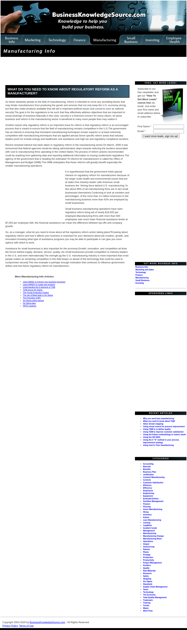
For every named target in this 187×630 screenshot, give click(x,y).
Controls (147, 480)
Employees (148, 491)
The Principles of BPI (32, 298)
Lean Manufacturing (152, 520)
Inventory (147, 515)
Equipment (148, 496)
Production (148, 557)
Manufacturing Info (29, 51)
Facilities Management (153, 501)
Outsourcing (148, 547)
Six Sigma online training (33, 301)
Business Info (141, 267)
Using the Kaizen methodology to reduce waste (164, 434)
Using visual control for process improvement (164, 426)
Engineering (148, 493)
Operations (148, 541)
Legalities (147, 525)
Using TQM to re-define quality (157, 429)
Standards (147, 584)
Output (146, 544)
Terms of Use (26, 625)
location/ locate (150, 528)
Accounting (148, 464)
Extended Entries (151, 499)
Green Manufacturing (152, 509)
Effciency (147, 485)
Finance (139, 275)
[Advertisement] (70, 69)
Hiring (145, 512)
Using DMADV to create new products (39, 285)
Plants (146, 552)
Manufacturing (141, 278)
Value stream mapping (153, 424)
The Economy (149, 595)
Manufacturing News (152, 539)
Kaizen (146, 517)
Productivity (148, 560)
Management (149, 531)
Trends (146, 605)
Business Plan (149, 472)
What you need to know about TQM (159, 421)
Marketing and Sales (144, 270)
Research (147, 573)
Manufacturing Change (153, 536)
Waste (145, 608)
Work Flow (147, 611)
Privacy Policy (10, 625)
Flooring (147, 507)
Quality (146, 568)
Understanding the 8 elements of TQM (39, 287)
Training (146, 603)
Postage (146, 555)
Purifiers (147, 565)
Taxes (145, 589)
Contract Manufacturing (154, 477)
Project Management (152, 563)
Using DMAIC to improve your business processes (44, 282)
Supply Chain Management (155, 587)
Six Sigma (147, 581)
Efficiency (147, 488)
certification (148, 475)
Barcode (147, 467)
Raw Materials (149, 571)
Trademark (148, 600)
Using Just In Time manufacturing (158, 445)
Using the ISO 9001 (151, 437)
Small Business (142, 280)
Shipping (147, 579)
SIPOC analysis (29, 306)
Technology (140, 272)
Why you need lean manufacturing (158, 418)
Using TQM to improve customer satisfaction (163, 432)
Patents (146, 549)
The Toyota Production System (36, 293)
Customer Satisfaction (153, 483)
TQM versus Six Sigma (32, 290)
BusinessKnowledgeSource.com (47, 622)
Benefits (146, 469)
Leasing (146, 523)
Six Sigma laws (29, 303)
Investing (139, 283)
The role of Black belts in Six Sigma (38, 295)
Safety (146, 576)
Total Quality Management (155, 597)
